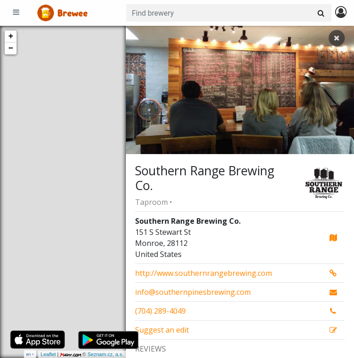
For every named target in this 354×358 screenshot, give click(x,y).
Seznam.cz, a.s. (106, 354)
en (28, 354)
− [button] (10, 48)
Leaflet (48, 354)
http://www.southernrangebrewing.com (203, 273)
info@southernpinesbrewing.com (193, 292)
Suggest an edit (162, 330)
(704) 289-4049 (160, 311)
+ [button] (10, 36)
